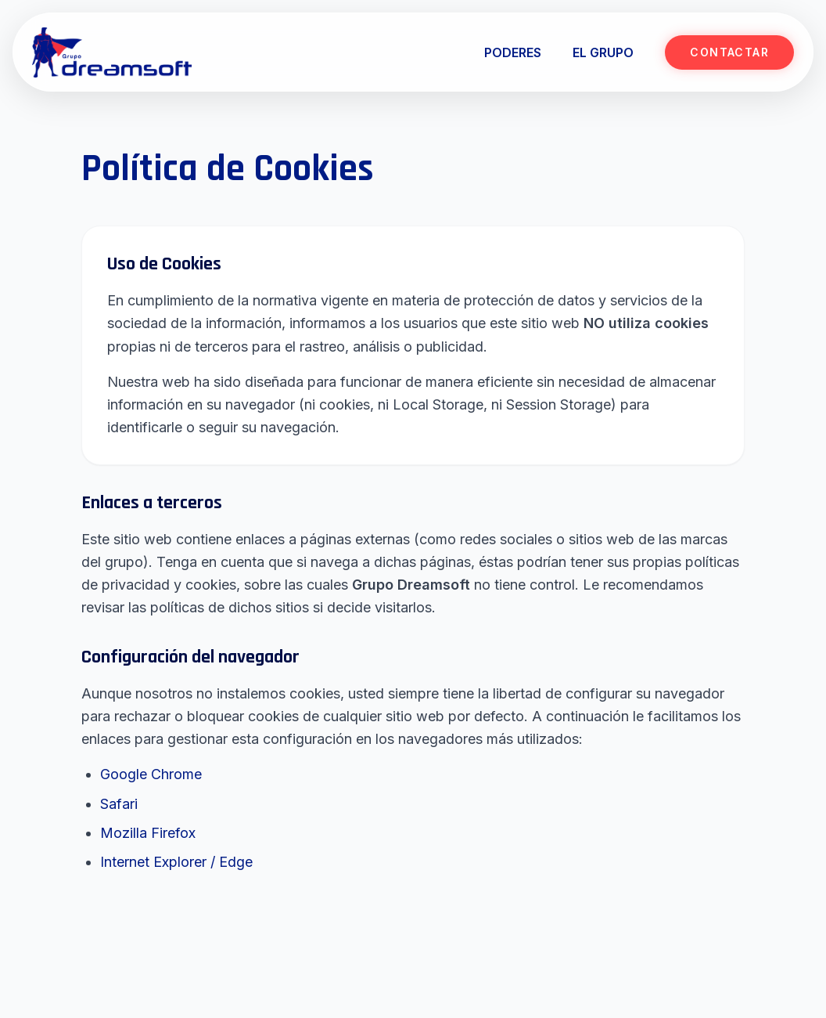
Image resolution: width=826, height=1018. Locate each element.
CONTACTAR (729, 52)
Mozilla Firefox (148, 833)
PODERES (512, 52)
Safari (119, 804)
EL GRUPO (603, 52)
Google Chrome (151, 774)
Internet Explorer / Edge (176, 862)
